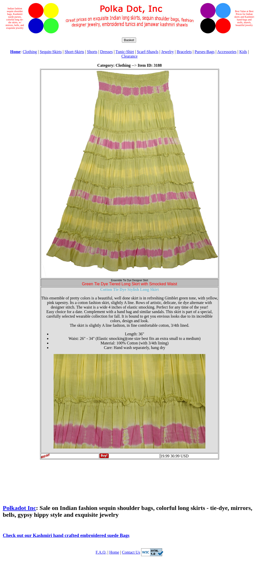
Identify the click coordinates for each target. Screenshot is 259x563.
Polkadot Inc (19, 508)
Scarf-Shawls (147, 52)
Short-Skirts (74, 52)
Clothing (30, 52)
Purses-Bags (204, 52)
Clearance (129, 56)
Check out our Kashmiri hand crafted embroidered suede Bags (66, 535)
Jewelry (167, 52)
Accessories (226, 52)
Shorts (92, 52)
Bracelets (184, 52)
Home (114, 552)
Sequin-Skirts (51, 52)
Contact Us (131, 552)
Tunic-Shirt (125, 52)
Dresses (106, 52)
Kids (243, 52)
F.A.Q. (101, 552)
